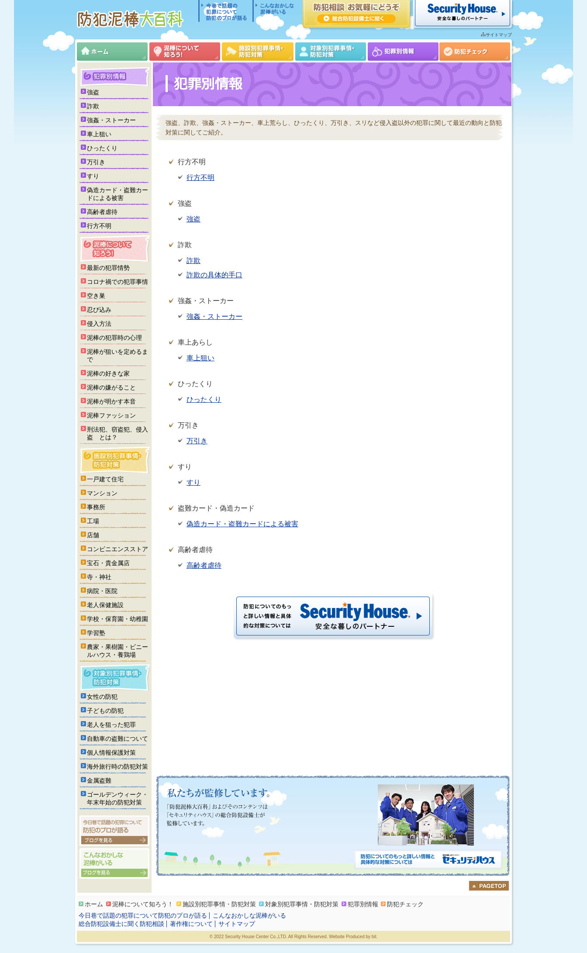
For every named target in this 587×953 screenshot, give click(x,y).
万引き (196, 441)
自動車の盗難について (117, 738)
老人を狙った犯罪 (111, 724)
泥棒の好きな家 (108, 373)
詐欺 (193, 260)
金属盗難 (99, 780)
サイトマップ (499, 34)
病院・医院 (102, 590)
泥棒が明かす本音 (111, 401)
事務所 (96, 507)
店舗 (93, 535)
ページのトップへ (489, 886)
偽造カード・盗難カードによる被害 (242, 524)
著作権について (191, 923)
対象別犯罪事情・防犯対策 (330, 51)
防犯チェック (474, 51)
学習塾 (96, 632)
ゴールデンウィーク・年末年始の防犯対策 (117, 798)
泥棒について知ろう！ (184, 51)
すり (193, 482)
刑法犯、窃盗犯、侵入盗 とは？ (117, 433)
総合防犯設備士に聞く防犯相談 (121, 923)
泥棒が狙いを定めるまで (117, 355)
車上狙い (200, 358)
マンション (102, 493)
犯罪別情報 (403, 51)
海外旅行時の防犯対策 (117, 766)
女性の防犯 (102, 696)
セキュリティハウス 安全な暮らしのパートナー (462, 14)
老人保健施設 (105, 604)
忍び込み (99, 309)
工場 (93, 521)
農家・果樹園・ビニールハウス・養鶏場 (117, 650)
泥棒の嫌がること (111, 387)
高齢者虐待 (203, 565)
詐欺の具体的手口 (214, 275)
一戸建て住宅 (105, 479)
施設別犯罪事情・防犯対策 (258, 51)
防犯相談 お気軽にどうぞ (356, 14)
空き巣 (96, 295)
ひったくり (203, 399)
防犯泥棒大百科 (132, 19)
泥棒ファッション (111, 415)
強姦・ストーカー (214, 316)
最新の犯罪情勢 (108, 267)
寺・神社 (99, 576)
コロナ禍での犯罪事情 (117, 281)
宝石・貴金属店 (108, 562)
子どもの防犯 (105, 710)
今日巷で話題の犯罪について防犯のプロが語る (225, 11)
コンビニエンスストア (117, 549)
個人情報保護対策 (111, 752)
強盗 (193, 219)
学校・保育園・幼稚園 (117, 618)
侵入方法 (99, 323)
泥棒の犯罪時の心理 (114, 337)
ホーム (112, 51)
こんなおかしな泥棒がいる (274, 11)
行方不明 (200, 177)
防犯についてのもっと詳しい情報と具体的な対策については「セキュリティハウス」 (428, 860)
